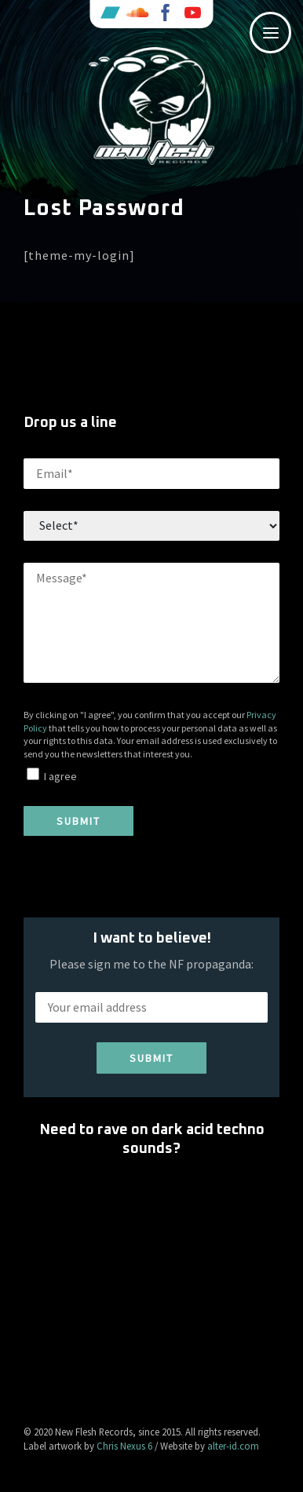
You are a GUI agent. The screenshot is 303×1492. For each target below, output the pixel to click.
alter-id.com (233, 1445)
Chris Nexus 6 (124, 1445)
